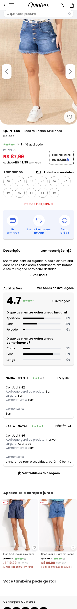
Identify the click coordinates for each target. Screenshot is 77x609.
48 (65, 181)
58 (54, 192)
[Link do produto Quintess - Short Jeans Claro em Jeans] (58, 534)
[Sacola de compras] (71, 4)
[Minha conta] (61, 4)
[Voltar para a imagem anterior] (6, 71)
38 (8, 181)
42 (31, 181)
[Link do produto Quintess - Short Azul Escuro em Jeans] (19, 534)
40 (19, 181)
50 (8, 192)
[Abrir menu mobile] (11, 5)
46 (54, 181)
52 (19, 192)
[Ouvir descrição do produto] (56, 251)
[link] (38, 144)
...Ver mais (38, 275)
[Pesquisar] (69, 13)
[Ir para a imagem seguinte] (70, 71)
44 (42, 181)
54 (31, 192)
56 (42, 192)
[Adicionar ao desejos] (69, 117)
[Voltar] (5, 5)
